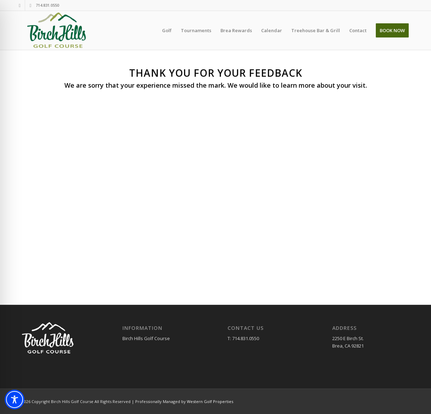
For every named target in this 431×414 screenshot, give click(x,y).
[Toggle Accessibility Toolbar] (14, 399)
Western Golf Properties (210, 401)
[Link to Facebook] (20, 5)
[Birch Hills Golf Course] (58, 30)
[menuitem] (166, 30)
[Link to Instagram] (30, 5)
